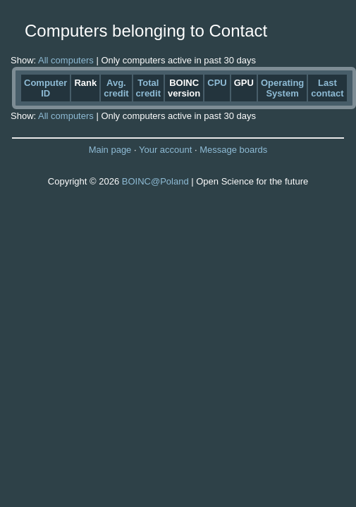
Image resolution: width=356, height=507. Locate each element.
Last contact (327, 88)
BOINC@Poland (155, 181)
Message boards (233, 149)
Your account (165, 149)
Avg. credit (116, 88)
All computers (66, 60)
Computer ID (45, 88)
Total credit (148, 88)
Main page (110, 149)
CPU (216, 82)
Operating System (282, 88)
